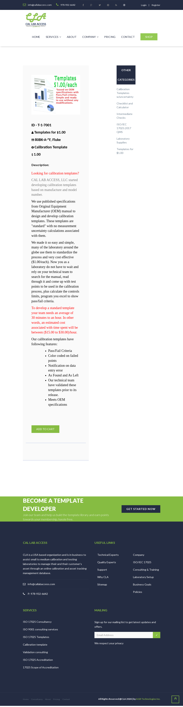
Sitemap (102, 585)
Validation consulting (35, 653)
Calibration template (35, 645)
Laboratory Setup (143, 578)
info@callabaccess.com (41, 585)
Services (53, 36)
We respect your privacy (108, 644)
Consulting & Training (146, 570)
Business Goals (142, 585)
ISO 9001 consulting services (40, 630)
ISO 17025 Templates (36, 638)
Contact (128, 36)
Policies (137, 592)
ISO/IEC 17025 (142, 563)
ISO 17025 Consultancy (37, 622)
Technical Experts (108, 555)
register (156, 5)
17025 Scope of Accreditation (41, 668)
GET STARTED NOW (141, 510)
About (72, 36)
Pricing (109, 36)
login (144, 5)
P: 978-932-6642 (38, 594)
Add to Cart (45, 429)
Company (90, 36)
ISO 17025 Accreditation (38, 660)
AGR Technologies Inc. (148, 700)
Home (36, 36)
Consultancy (37, 700)
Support (102, 570)
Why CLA (103, 578)
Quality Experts (106, 563)
